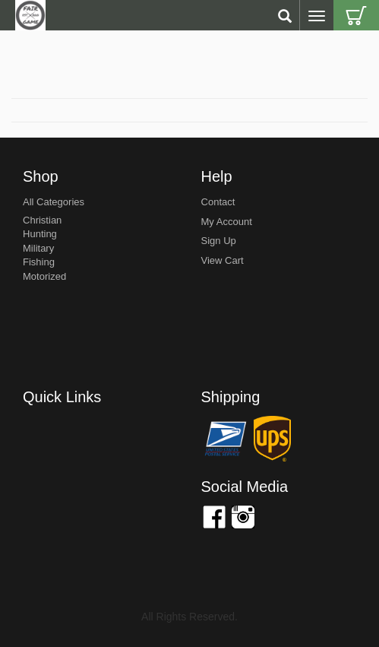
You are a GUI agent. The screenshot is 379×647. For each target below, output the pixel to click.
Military (38, 248)
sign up (218, 240)
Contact (218, 202)
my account (226, 221)
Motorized (44, 276)
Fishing (39, 262)
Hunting (40, 233)
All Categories (53, 202)
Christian (42, 220)
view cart (222, 260)
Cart (356, 15)
